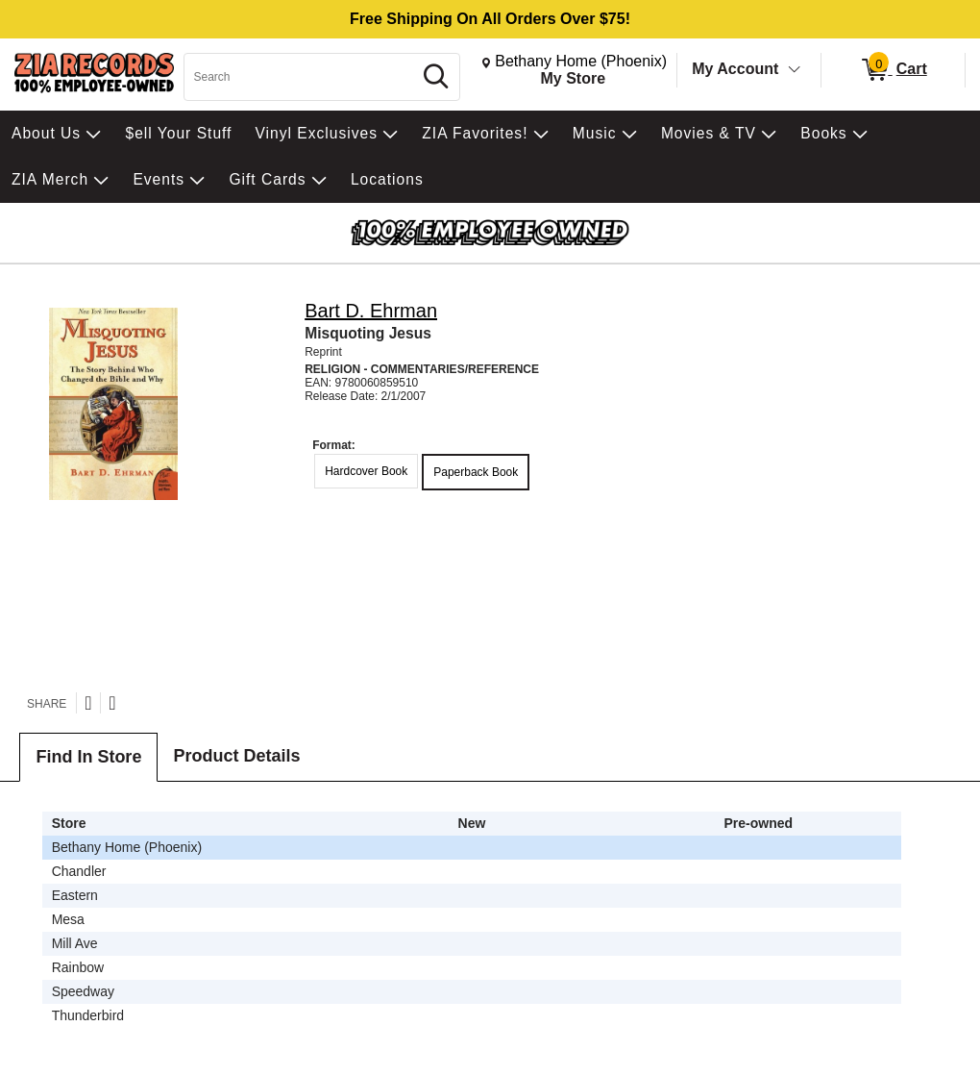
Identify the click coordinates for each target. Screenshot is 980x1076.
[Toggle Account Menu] (794, 70)
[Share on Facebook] (112, 703)
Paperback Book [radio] (475, 472)
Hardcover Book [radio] (366, 471)
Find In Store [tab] (88, 756)
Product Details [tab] (236, 755)
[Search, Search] (300, 77)
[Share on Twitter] (88, 703)
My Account (735, 69)
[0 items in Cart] (893, 70)
